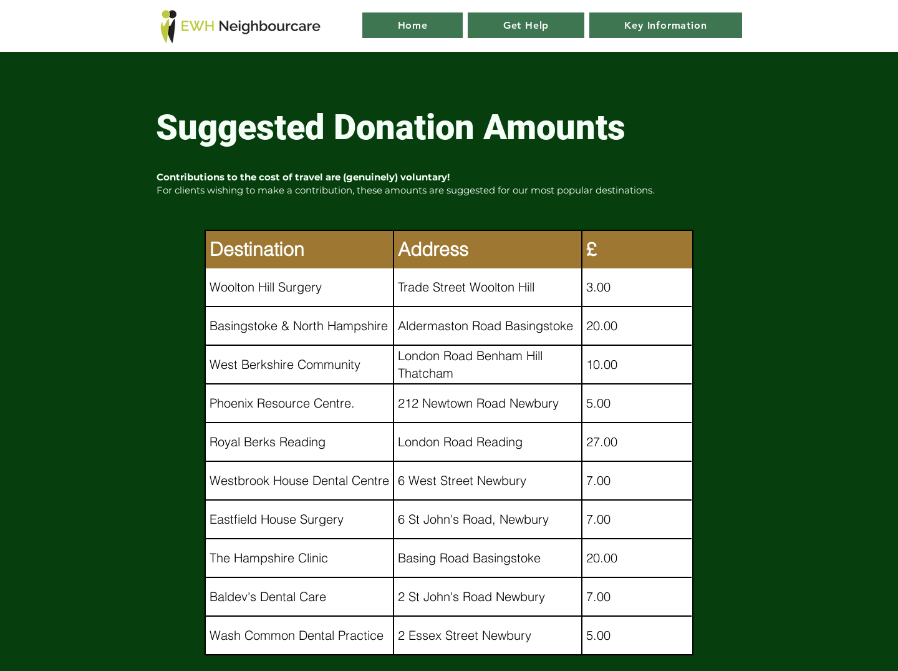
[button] (665, 25)
